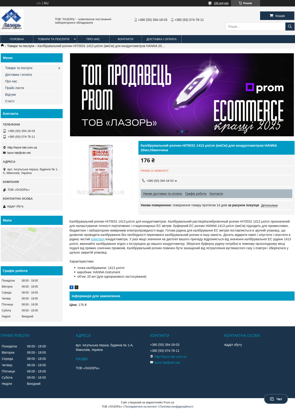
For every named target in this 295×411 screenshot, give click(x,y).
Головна (17, 39)
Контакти (125, 39)
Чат (276, 399)
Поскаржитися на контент (140, 406)
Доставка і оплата (161, 39)
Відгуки (10, 94)
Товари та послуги (53, 39)
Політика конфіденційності (176, 406)
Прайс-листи (14, 88)
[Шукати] (290, 26)
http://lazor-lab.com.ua (22, 147)
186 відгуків (221, 3)
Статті (9, 101)
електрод (97, 239)
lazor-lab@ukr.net (19, 152)
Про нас (93, 39)
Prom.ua (169, 402)
